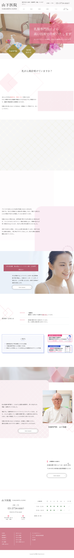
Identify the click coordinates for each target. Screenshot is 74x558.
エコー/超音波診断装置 (38, 535)
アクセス (56, 9)
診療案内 (47, 9)
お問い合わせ (65, 9)
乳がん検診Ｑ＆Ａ (20, 542)
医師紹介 (32, 9)
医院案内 (40, 9)
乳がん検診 (18, 535)
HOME (24, 9)
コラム (33, 537)
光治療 (33, 539)
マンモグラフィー (36, 533)
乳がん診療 (18, 537)
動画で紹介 (44, 314)
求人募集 (4, 542)
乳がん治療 (18, 539)
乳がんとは (18, 533)
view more (22, 287)
